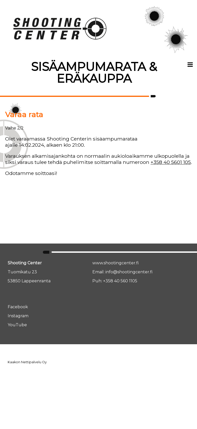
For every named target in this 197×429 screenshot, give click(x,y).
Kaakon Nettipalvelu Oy (27, 362)
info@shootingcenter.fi (129, 271)
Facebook (18, 306)
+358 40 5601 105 (171, 162)
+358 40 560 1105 (120, 280)
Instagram (18, 315)
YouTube (17, 324)
